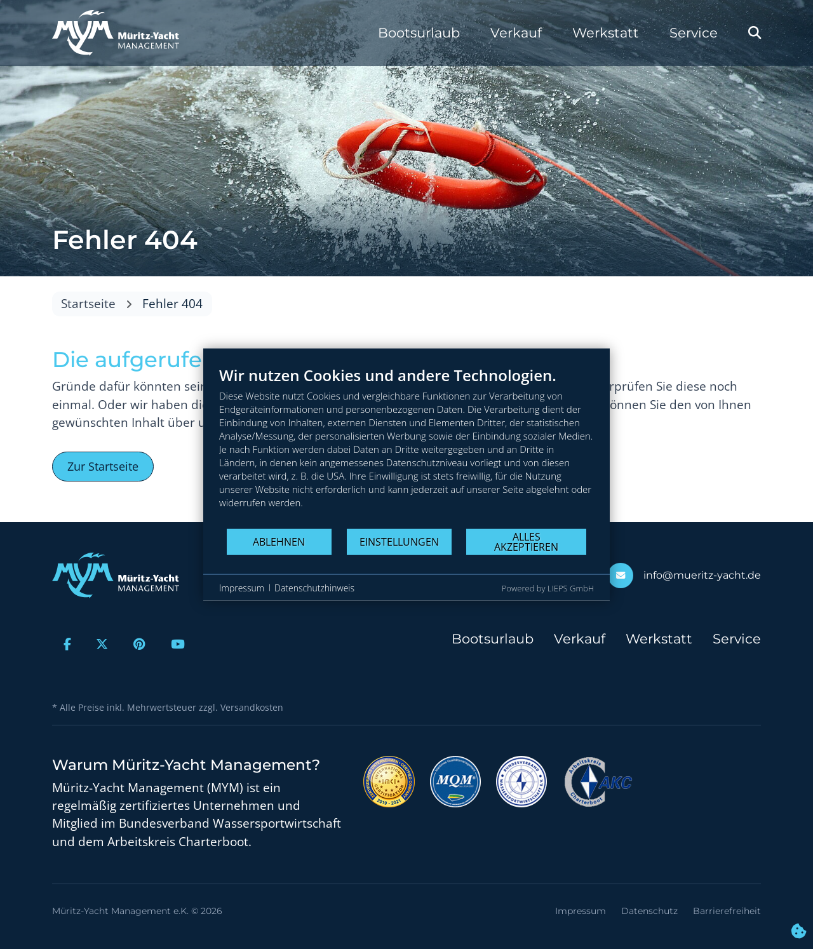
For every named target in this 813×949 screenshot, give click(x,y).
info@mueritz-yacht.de (702, 575)
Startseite (88, 303)
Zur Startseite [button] (102, 466)
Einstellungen (399, 541)
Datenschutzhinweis (314, 587)
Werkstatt (605, 33)
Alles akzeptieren (526, 541)
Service (693, 33)
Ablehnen (279, 541)
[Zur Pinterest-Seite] (139, 644)
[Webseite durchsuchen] (754, 33)
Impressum (580, 911)
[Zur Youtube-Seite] (177, 644)
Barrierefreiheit (727, 911)
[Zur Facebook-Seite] (67, 644)
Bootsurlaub (419, 33)
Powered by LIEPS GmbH (548, 588)
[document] (406, 447)
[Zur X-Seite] (102, 644)
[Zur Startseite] (115, 33)
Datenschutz (649, 911)
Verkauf (516, 33)
